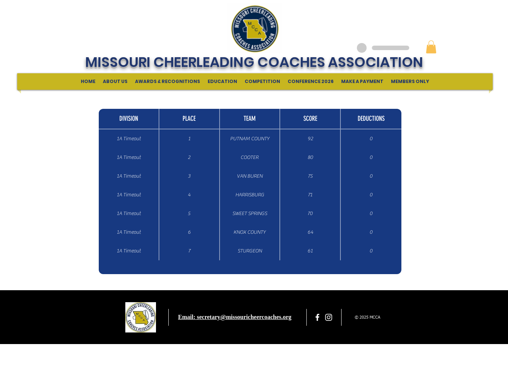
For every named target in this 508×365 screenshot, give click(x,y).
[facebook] (317, 317)
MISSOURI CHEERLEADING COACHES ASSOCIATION (254, 62)
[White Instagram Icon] (328, 317)
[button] (431, 46)
